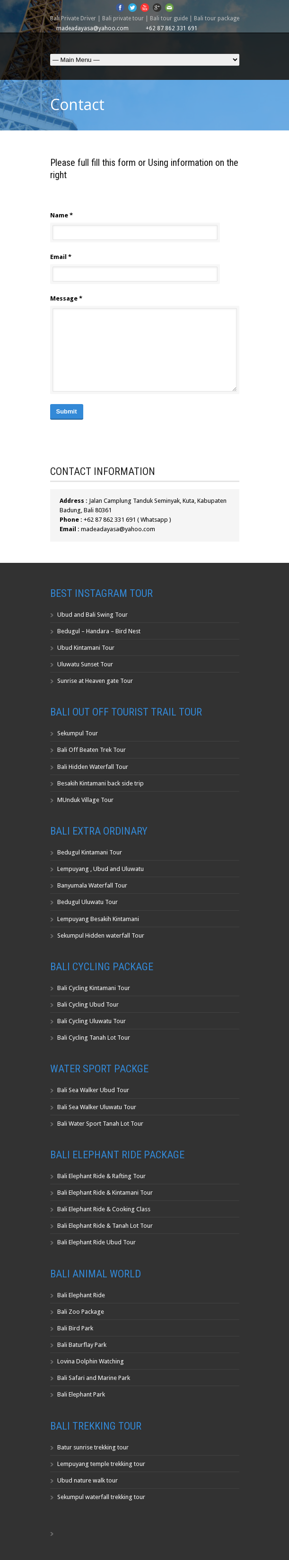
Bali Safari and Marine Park (93, 1377)
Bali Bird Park (75, 1328)
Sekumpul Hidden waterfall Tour (100, 935)
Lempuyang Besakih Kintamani (98, 918)
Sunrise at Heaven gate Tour (95, 680)
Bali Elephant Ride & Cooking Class (103, 1209)
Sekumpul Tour (77, 733)
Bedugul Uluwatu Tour (87, 901)
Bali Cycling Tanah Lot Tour (93, 1037)
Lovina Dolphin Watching (90, 1361)
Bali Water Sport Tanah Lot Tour (100, 1123)
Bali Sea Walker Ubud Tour (93, 1090)
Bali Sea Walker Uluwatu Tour (96, 1107)
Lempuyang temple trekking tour (101, 1463)
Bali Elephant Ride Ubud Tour (96, 1242)
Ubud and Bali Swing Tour (92, 614)
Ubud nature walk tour (87, 1480)
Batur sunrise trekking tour (93, 1447)
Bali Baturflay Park (81, 1344)
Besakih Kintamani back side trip (100, 783)
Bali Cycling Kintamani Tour (93, 987)
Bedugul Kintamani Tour (89, 852)
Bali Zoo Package (80, 1311)
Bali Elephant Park (81, 1394)
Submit (66, 411)
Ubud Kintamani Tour (85, 647)
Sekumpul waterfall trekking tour (101, 1496)
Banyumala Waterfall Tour (92, 885)
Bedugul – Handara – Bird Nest (98, 631)
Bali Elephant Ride (81, 1295)
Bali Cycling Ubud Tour (88, 1004)
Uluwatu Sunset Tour (85, 664)
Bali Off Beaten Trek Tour (91, 749)
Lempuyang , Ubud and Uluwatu (100, 868)
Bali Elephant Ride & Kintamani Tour (105, 1192)
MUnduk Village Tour (85, 799)
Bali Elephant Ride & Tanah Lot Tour (105, 1225)
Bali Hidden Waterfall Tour (92, 766)
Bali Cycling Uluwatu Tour (91, 1021)
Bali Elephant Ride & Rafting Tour (101, 1176)
